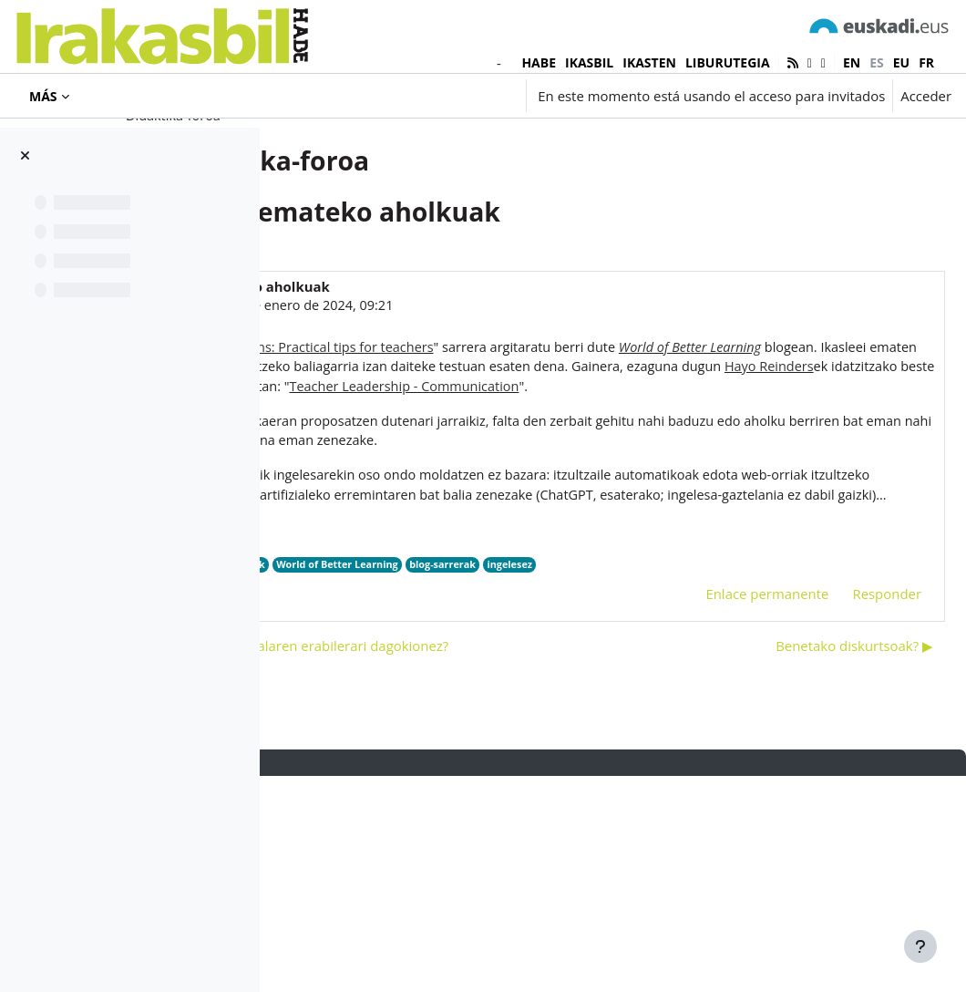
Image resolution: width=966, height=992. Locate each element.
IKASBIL (589, 62)
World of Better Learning (620, 746)
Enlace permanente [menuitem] (723, 776)
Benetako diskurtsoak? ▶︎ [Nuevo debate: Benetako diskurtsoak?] (810, 861)
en (851, 62)
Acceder (925, 96)
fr (926, 62)
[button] (409, 96)
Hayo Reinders (450, 746)
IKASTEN (649, 62)
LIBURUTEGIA (727, 62)
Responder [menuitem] (843, 776)
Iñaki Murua (409, 379)
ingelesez (798, 746)
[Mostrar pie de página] (920, 946)
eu (901, 62)
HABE (538, 62)
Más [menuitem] (43, 96)
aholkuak (521, 746)
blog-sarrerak (728, 746)
